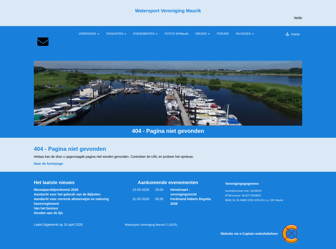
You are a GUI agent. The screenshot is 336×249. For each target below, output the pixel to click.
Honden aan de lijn (48, 213)
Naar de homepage (48, 163)
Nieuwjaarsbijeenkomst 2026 (56, 190)
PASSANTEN (116, 33)
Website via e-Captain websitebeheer (261, 234)
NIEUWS (203, 33)
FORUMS (223, 33)
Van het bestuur (46, 208)
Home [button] (293, 34)
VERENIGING (89, 33)
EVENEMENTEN (145, 33)
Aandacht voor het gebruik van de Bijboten (67, 194)
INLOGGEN (245, 33)
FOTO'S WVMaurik (177, 33)
